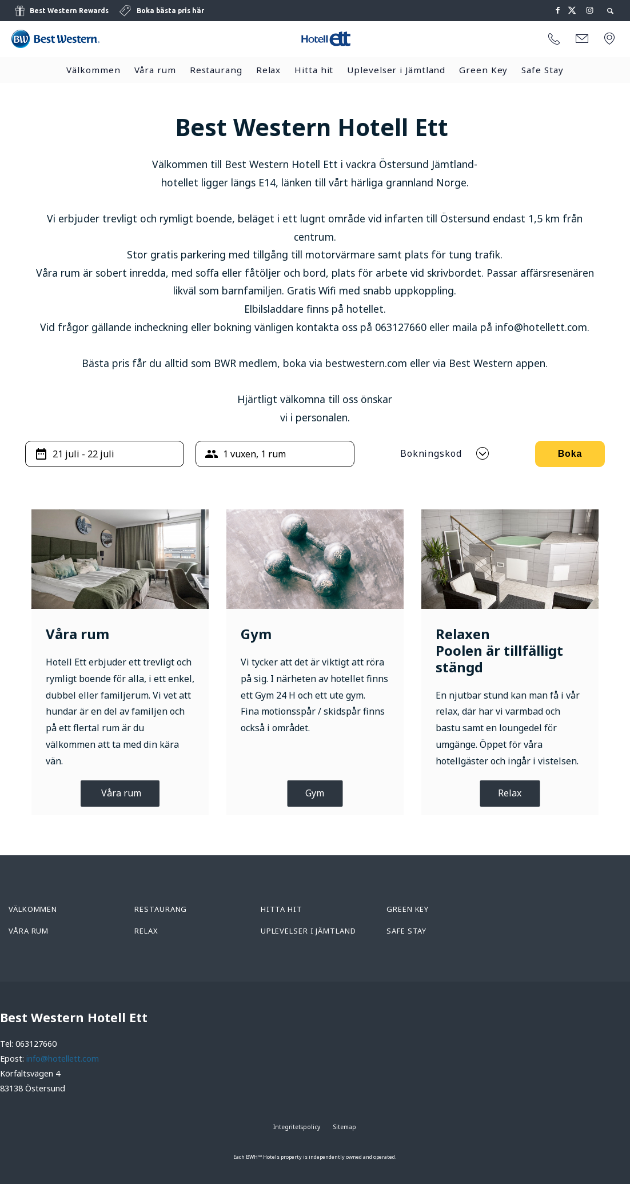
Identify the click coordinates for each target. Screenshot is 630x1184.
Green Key (483, 69)
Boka (570, 454)
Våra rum (155, 69)
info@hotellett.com (62, 1058)
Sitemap (344, 1127)
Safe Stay (542, 69)
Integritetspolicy (296, 1127)
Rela (507, 793)
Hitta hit (313, 69)
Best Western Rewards (69, 10)
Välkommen (93, 69)
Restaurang (216, 69)
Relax (268, 69)
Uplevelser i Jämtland (396, 69)
